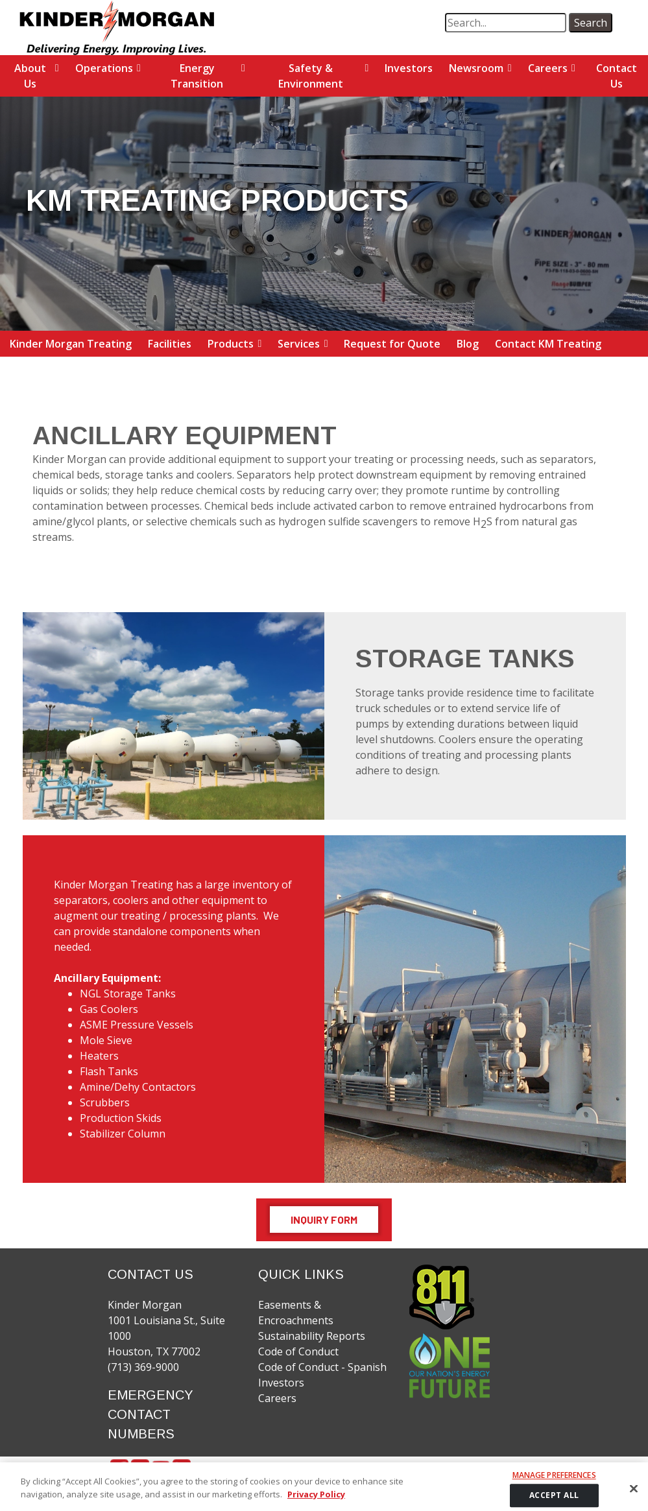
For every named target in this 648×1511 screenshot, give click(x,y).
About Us (30, 76)
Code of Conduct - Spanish (322, 1367)
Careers (548, 68)
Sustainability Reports (311, 1336)
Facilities (169, 344)
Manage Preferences (554, 1485)
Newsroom (476, 68)
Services (299, 344)
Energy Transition (197, 76)
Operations (104, 68)
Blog (468, 344)
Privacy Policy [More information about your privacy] (316, 1503)
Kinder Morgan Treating (71, 344)
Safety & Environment (310, 76)
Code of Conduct (298, 1351)
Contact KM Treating (548, 344)
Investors (409, 68)
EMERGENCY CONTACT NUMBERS (150, 1414)
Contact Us (616, 76)
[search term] (505, 22)
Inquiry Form (324, 1219)
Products (231, 344)
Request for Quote (392, 344)
